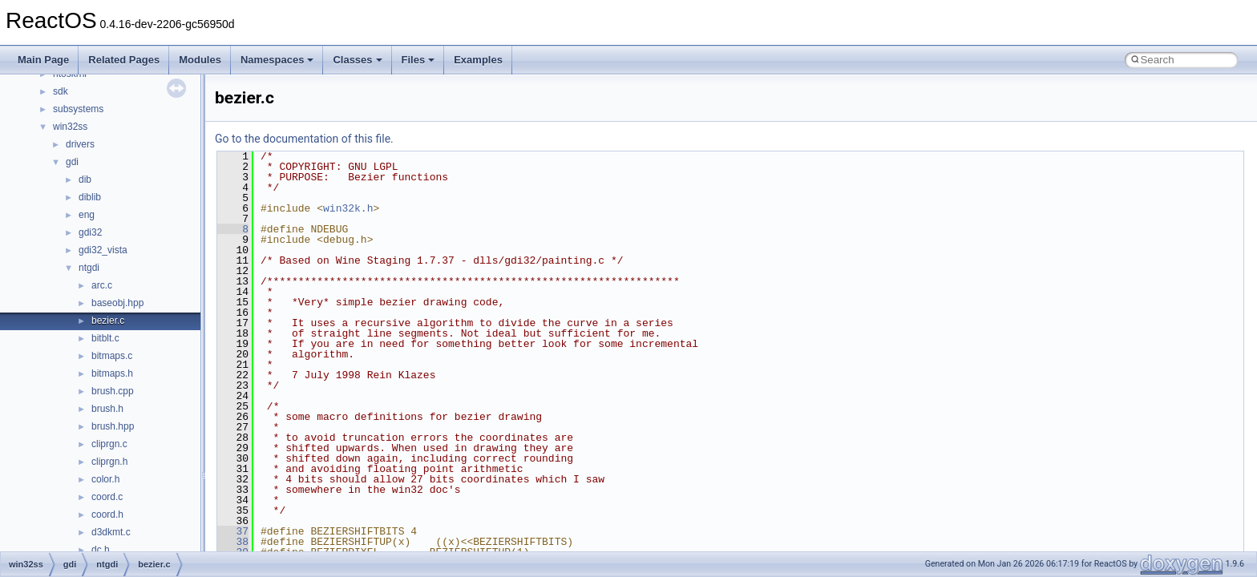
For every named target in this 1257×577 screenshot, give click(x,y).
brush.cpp (112, 391)
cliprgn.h (109, 461)
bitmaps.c (111, 355)
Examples (478, 60)
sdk (60, 91)
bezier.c (107, 320)
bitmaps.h (112, 373)
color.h (105, 479)
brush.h (107, 408)
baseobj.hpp (117, 303)
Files (418, 60)
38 (233, 542)
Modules (200, 60)
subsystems (78, 109)
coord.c (107, 496)
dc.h (100, 549)
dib (85, 179)
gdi (72, 161)
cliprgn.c (109, 444)
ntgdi (89, 267)
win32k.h (348, 208)
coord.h (107, 514)
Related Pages (124, 60)
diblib (90, 197)
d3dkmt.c (111, 532)
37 (233, 531)
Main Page (43, 60)
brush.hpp (112, 426)
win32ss (70, 126)
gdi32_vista (103, 250)
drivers (80, 144)
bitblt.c (105, 338)
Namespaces (277, 60)
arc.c (101, 285)
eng (87, 214)
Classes (357, 60)
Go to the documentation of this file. (304, 138)
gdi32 (90, 232)
